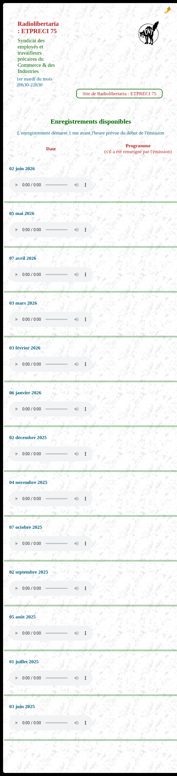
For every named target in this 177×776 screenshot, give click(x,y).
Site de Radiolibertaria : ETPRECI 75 (119, 93)
